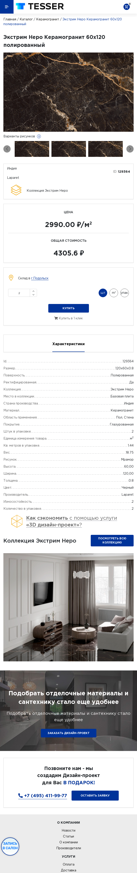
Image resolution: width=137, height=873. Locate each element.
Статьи (68, 836)
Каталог (26, 19)
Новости (68, 830)
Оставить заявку (95, 795)
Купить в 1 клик (68, 318)
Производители (68, 848)
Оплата (68, 864)
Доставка (68, 870)
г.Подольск (40, 278)
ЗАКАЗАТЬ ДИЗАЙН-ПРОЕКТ (69, 733)
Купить (68, 308)
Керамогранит (47, 19)
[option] (68, 92)
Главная (9, 19)
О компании (68, 842)
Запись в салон (10, 846)
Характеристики (68, 344)
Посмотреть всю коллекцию (112, 540)
